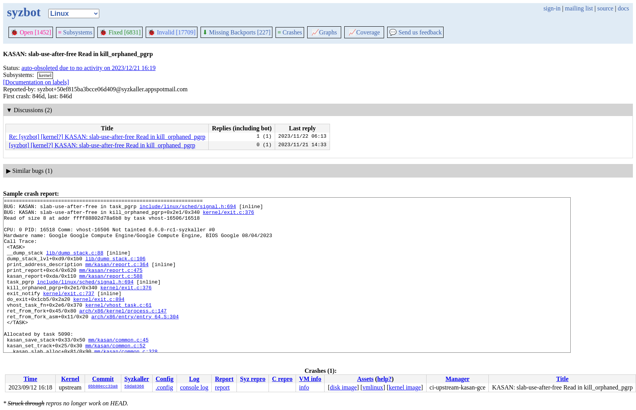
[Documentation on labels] (36, 82)
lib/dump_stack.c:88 (74, 264)
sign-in (551, 8)
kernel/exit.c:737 (68, 312)
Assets (365, 379)
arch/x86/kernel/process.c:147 (123, 333)
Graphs (324, 32)
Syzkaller (136, 379)
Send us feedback (415, 32)
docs (623, 8)
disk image (343, 387)
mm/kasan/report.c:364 (117, 278)
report (222, 387)
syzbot (24, 12)
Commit (103, 379)
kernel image (405, 387)
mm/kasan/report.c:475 (111, 285)
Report (224, 379)
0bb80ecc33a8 (103, 387)
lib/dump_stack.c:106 (115, 271)
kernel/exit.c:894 (98, 319)
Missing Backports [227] (236, 32)
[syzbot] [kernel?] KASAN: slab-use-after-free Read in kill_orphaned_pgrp (102, 145)
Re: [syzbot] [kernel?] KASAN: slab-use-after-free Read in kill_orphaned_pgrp (107, 136)
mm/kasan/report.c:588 (111, 292)
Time (30, 379)
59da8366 (134, 387)
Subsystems (75, 32)
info (304, 387)
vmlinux (372, 387)
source (605, 8)
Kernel (70, 379)
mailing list (579, 8)
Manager (457, 379)
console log (194, 387)
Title (562, 379)
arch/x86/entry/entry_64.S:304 (135, 340)
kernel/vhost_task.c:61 (118, 326)
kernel (45, 75)
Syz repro (252, 379)
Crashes (289, 32)
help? (384, 379)
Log (194, 379)
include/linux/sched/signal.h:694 (187, 208)
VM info (310, 379)
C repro (282, 379)
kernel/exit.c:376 (228, 215)
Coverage (364, 32)
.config (164, 387)
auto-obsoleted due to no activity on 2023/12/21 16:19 (89, 68)
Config (164, 379)
